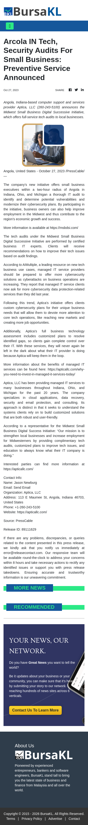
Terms (10, 819)
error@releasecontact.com (23, 553)
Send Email (22, 487)
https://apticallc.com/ (18, 469)
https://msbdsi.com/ (64, 228)
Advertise (55, 819)
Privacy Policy (32, 819)
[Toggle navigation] (10, 25)
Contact (74, 819)
